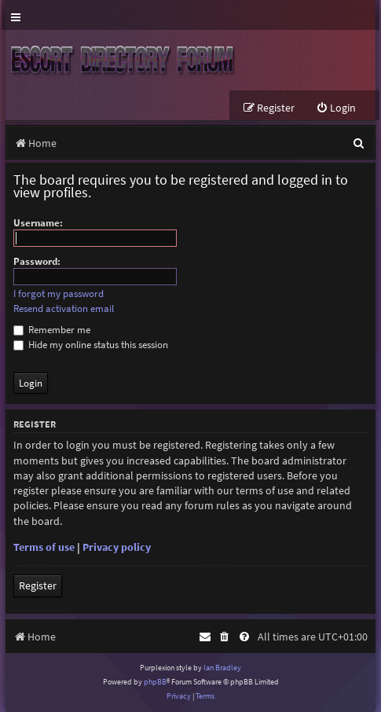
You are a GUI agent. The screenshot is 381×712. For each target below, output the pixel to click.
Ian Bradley (222, 667)
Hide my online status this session (90, 344)
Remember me (51, 329)
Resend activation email (63, 309)
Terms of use (44, 547)
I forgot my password (58, 294)
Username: (38, 222)
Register (38, 585)
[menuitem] (336, 108)
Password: (36, 261)
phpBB (155, 682)
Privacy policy (116, 547)
